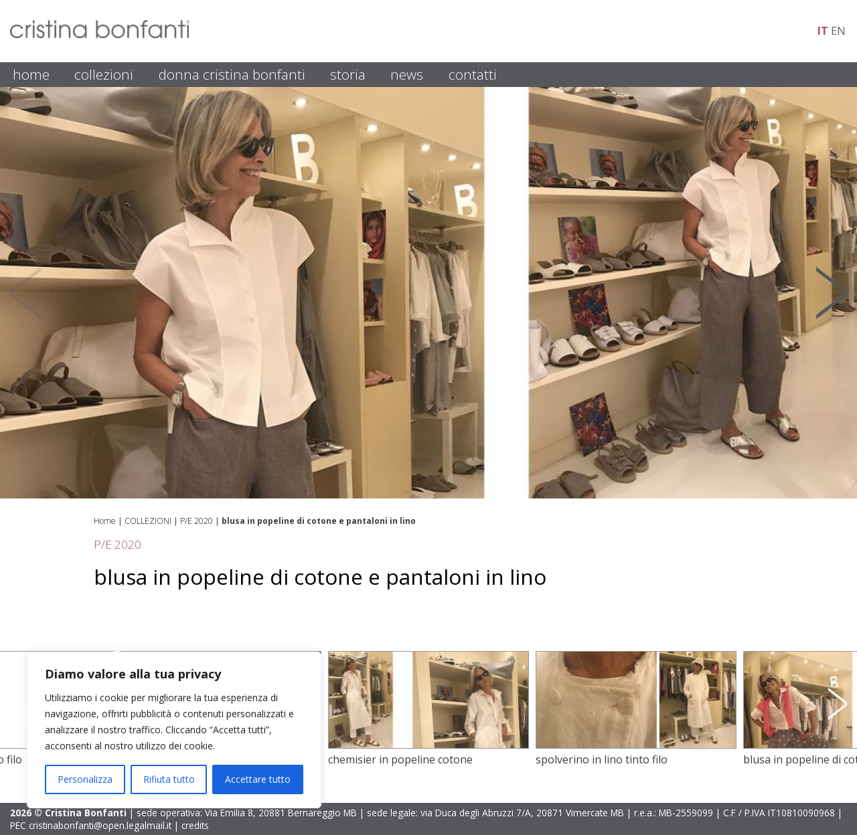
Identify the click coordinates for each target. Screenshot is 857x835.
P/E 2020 (196, 521)
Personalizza (85, 779)
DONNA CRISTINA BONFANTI (232, 74)
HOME (31, 74)
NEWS (406, 74)
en (838, 30)
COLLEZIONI (103, 74)
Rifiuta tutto (169, 779)
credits (195, 825)
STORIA (348, 74)
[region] (174, 730)
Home (105, 521)
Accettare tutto (258, 779)
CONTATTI (473, 74)
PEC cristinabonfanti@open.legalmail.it (90, 825)
